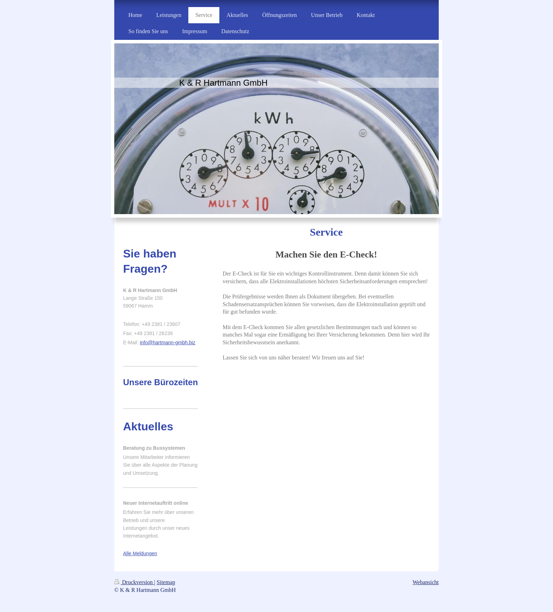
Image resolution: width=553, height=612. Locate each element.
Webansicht (426, 582)
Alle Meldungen (140, 553)
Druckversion (134, 582)
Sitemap (166, 582)
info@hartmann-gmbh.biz (167, 342)
